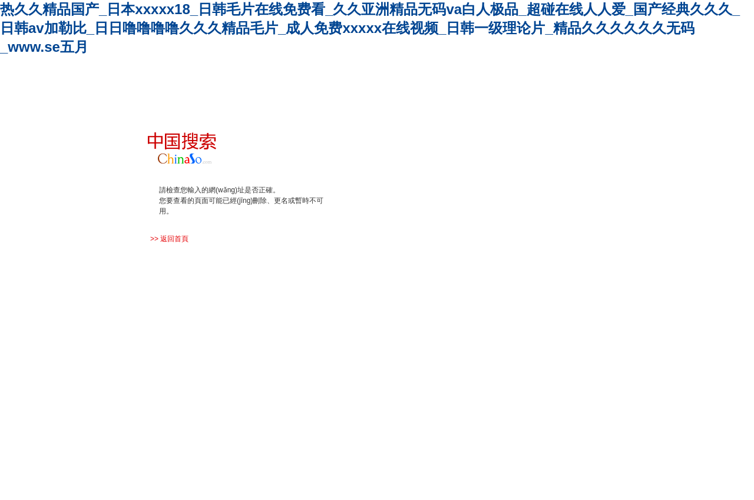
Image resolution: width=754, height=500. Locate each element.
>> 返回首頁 (169, 239)
